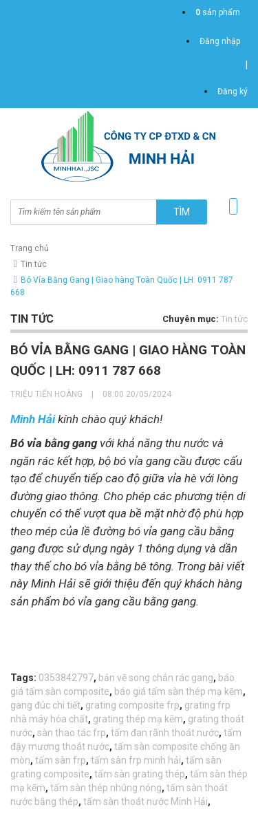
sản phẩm (217, 12)
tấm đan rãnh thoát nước (165, 732)
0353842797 (66, 677)
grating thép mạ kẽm (138, 718)
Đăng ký (232, 91)
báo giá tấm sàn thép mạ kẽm (178, 691)
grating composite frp (132, 705)
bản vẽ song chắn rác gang (155, 677)
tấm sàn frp (60, 760)
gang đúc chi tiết (45, 705)
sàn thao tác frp (71, 732)
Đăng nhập (220, 41)
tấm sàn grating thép (139, 773)
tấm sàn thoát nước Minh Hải (145, 801)
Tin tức (34, 264)
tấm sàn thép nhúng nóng (106, 787)
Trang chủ (29, 248)
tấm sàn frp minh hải (136, 760)
